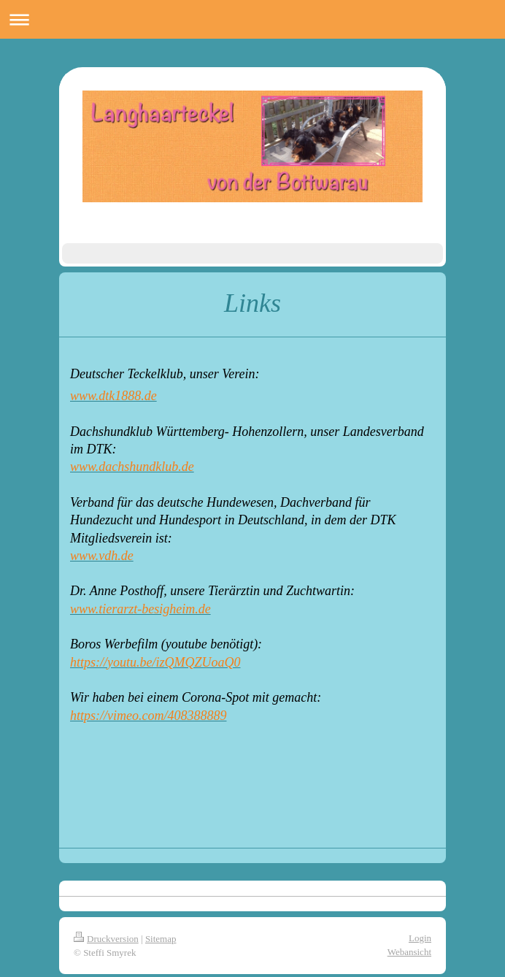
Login (420, 937)
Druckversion (106, 938)
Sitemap (161, 938)
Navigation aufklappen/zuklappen (252, 19)
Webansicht (409, 951)
